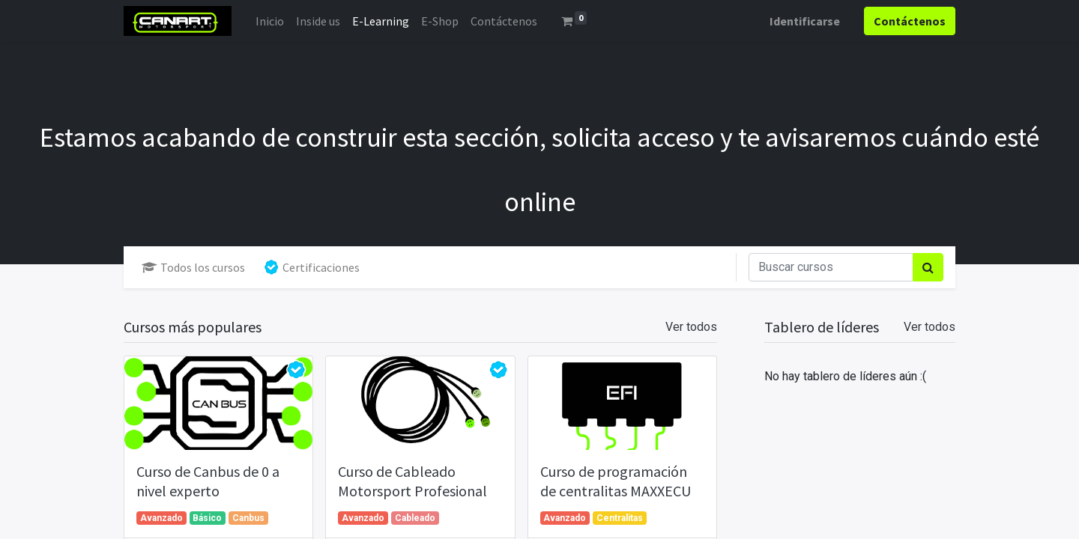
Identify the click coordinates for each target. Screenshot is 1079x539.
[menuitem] (270, 21)
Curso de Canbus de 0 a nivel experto (207, 481)
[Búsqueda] (928, 267)
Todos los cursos (193, 267)
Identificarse (805, 20)
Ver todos (929, 327)
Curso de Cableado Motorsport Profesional (412, 481)
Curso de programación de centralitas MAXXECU (615, 481)
